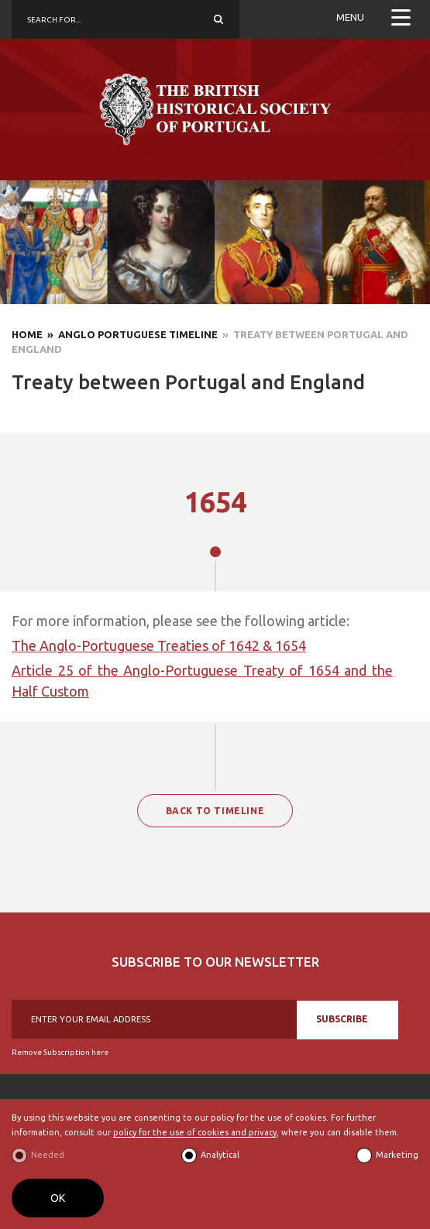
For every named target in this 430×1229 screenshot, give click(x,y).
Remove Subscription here (60, 1052)
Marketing (397, 1154)
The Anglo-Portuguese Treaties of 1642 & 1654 (159, 645)
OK (57, 1198)
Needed (47, 1154)
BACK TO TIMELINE (215, 811)
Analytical (220, 1154)
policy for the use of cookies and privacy (195, 1132)
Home (27, 334)
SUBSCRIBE (342, 1019)
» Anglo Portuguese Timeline (130, 334)
